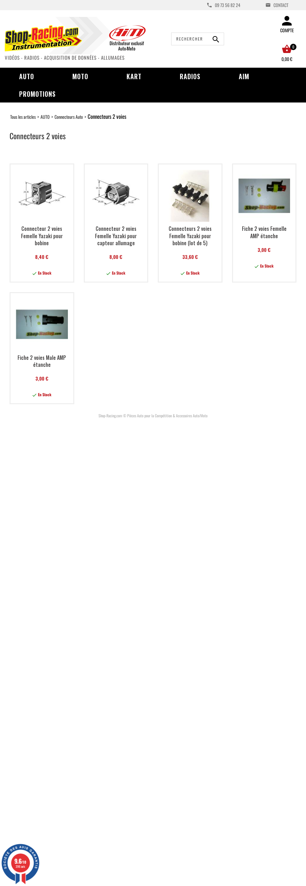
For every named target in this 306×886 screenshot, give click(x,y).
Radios (190, 76)
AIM (244, 76)
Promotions (37, 94)
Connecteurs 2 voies (107, 116)
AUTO (45, 116)
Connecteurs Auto (69, 116)
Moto (80, 76)
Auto (26, 76)
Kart (134, 76)
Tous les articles (23, 116)
